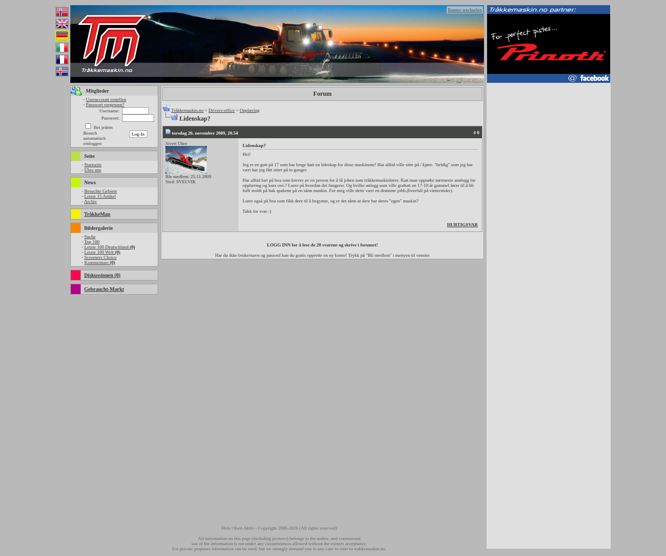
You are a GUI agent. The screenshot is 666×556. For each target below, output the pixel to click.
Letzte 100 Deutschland (109, 247)
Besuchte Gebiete (100, 191)
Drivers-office (221, 110)
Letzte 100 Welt (102, 252)
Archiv (90, 201)
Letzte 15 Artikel (100, 196)
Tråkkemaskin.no (187, 110)
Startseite (93, 164)
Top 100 (92, 241)
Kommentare (99, 262)
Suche (90, 236)
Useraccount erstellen (106, 99)
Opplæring (249, 110)
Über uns (92, 169)
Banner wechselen (465, 9)
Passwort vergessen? (105, 104)
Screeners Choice (100, 257)
